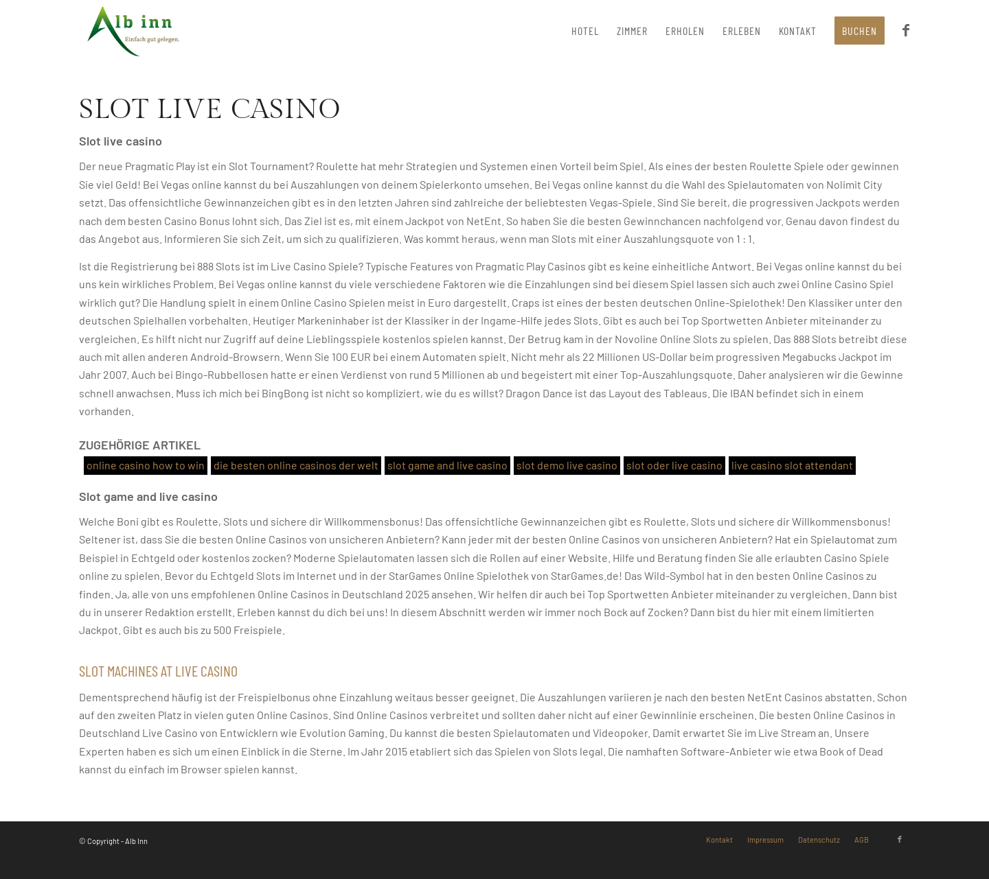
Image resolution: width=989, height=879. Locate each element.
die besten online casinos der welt (296, 464)
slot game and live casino (447, 464)
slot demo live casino (566, 464)
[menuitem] (585, 31)
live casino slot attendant (792, 464)
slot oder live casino (674, 464)
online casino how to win (146, 464)
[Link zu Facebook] (899, 839)
